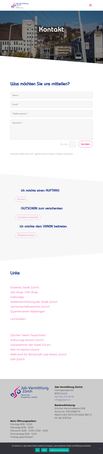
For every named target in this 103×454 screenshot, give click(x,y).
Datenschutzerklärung (59, 450)
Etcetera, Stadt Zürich (24, 287)
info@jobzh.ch (63, 399)
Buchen (23, 199)
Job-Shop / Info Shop (24, 292)
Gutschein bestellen (29, 217)
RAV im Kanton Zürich (24, 349)
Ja (37, 450)
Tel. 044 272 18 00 (64, 396)
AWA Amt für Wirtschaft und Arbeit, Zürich (38, 354)
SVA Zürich (17, 359)
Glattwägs (17, 297)
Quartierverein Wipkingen (27, 311)
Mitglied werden (27, 235)
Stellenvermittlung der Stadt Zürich (33, 301)
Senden (85, 144)
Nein (44, 450)
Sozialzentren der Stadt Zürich (30, 344)
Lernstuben (18, 319)
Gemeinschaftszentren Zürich (30, 306)
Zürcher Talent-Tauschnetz (27, 335)
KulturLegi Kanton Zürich (27, 340)
